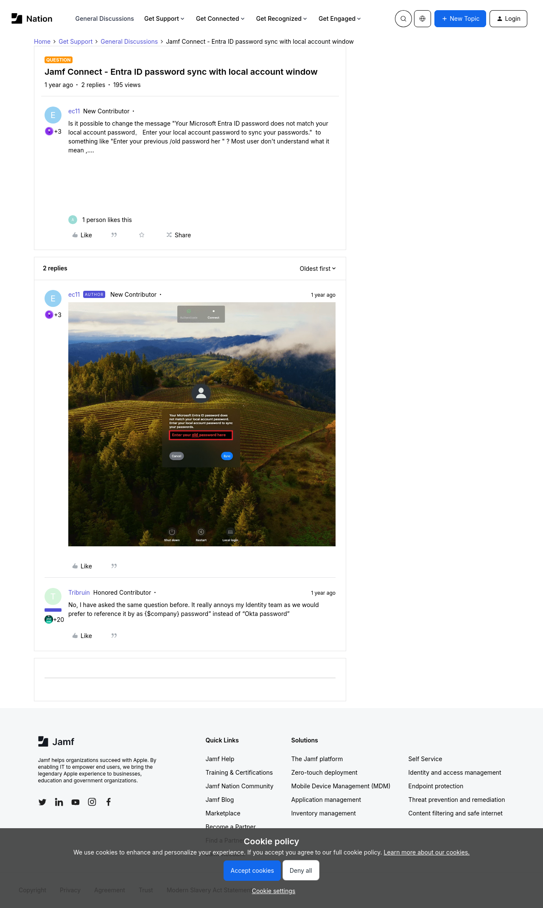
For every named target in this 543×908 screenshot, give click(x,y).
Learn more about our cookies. (427, 852)
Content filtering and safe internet (456, 813)
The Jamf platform (317, 758)
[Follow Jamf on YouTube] (75, 802)
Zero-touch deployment (324, 772)
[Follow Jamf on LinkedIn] (59, 802)
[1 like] (100, 219)
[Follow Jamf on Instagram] (92, 802)
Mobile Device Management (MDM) (341, 786)
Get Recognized (282, 18)
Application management (326, 799)
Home (42, 41)
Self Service (425, 758)
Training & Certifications (239, 772)
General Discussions (105, 18)
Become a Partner (231, 826)
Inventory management (323, 813)
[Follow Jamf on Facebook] (108, 802)
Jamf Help (220, 758)
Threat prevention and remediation (457, 799)
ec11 (74, 111)
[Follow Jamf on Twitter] (42, 802)
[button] (460, 18)
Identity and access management (455, 772)
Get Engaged (340, 18)
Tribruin (79, 592)
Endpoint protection (436, 786)
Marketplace (223, 813)
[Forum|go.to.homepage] (32, 18)
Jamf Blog (220, 799)
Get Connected (221, 18)
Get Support (165, 18)
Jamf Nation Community (240, 786)
